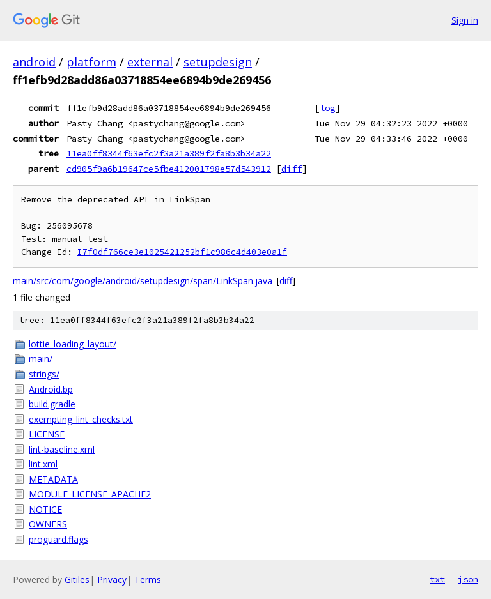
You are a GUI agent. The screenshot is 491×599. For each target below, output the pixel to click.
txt (437, 579)
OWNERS (48, 524)
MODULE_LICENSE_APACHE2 (90, 494)
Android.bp (51, 389)
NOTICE (45, 509)
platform (91, 62)
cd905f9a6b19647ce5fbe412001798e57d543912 (168, 168)
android (34, 62)
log (327, 108)
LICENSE (47, 434)
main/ (40, 359)
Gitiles (77, 579)
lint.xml (43, 464)
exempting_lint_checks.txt (81, 419)
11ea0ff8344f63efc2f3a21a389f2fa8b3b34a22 (168, 153)
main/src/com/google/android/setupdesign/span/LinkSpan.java (142, 281)
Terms (147, 579)
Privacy (112, 579)
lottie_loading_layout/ (72, 344)
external (150, 62)
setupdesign (217, 62)
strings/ (44, 374)
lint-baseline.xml (62, 449)
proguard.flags (58, 539)
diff (291, 168)
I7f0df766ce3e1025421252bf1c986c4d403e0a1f (182, 251)
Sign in (464, 20)
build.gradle (52, 404)
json (468, 579)
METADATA (53, 479)
